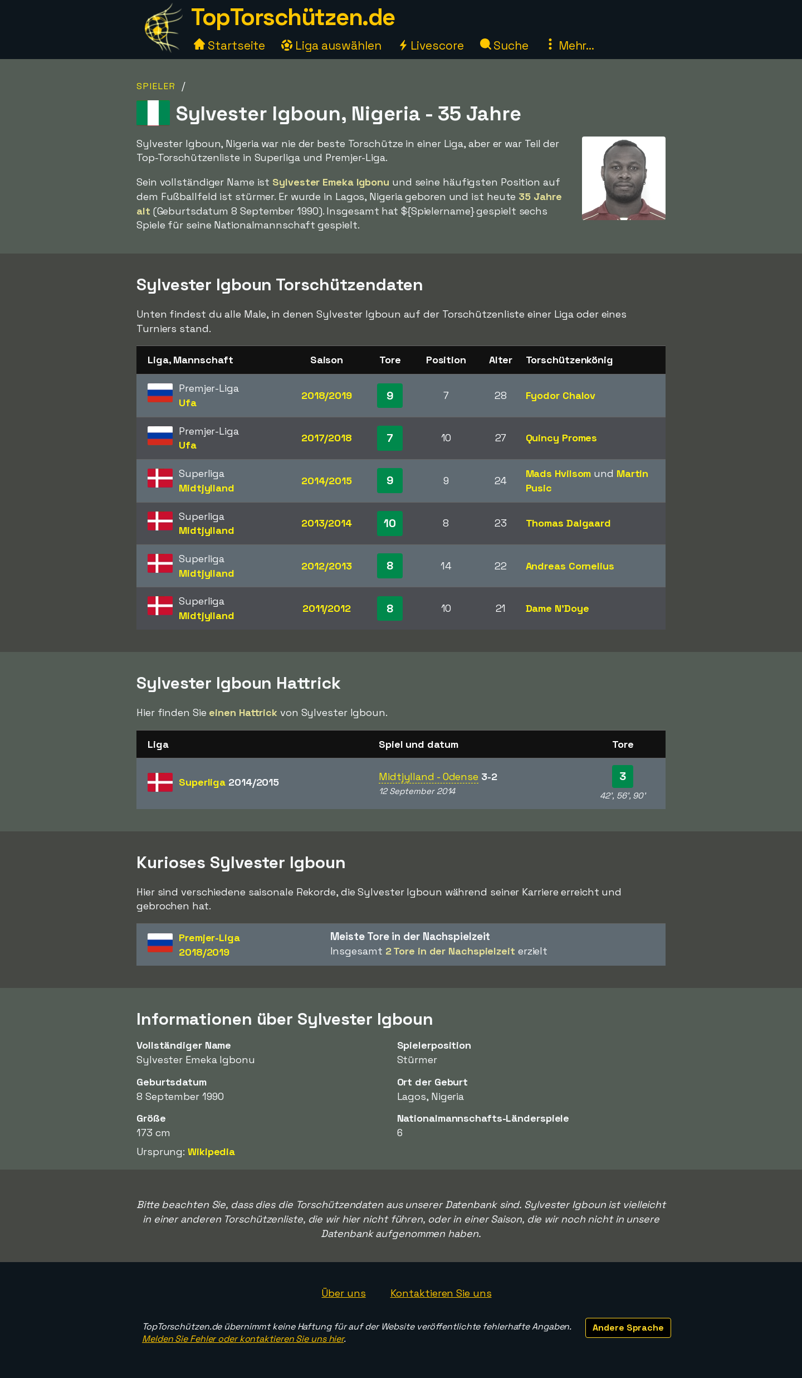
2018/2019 (326, 395)
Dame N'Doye (557, 608)
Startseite (229, 45)
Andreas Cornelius (570, 565)
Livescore (431, 45)
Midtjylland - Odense (428, 776)
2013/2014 (326, 523)
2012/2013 (326, 565)
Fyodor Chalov (561, 395)
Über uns (343, 1293)
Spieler (156, 86)
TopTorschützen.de (293, 17)
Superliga (229, 782)
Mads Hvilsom (558, 473)
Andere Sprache (628, 1327)
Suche (504, 45)
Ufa (188, 402)
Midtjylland (206, 487)
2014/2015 (326, 480)
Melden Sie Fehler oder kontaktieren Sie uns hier (243, 1339)
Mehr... (569, 45)
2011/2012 (326, 608)
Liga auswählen (331, 45)
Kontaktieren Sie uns (441, 1293)
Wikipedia (211, 1151)
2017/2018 (326, 437)
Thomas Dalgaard (569, 523)
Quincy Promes (562, 437)
